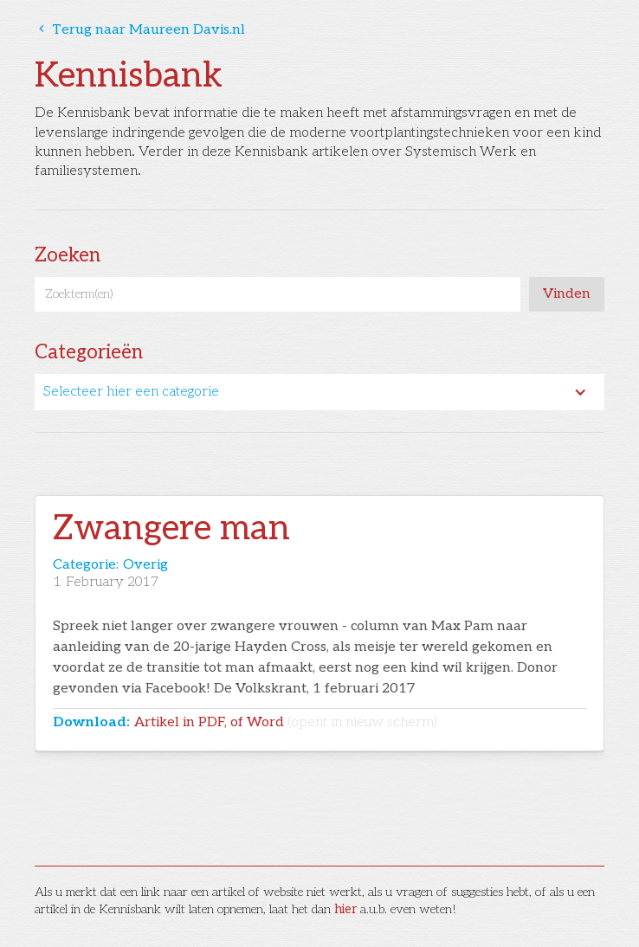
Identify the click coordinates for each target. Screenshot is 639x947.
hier (345, 909)
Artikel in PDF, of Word (285, 722)
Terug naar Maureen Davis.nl (140, 30)
